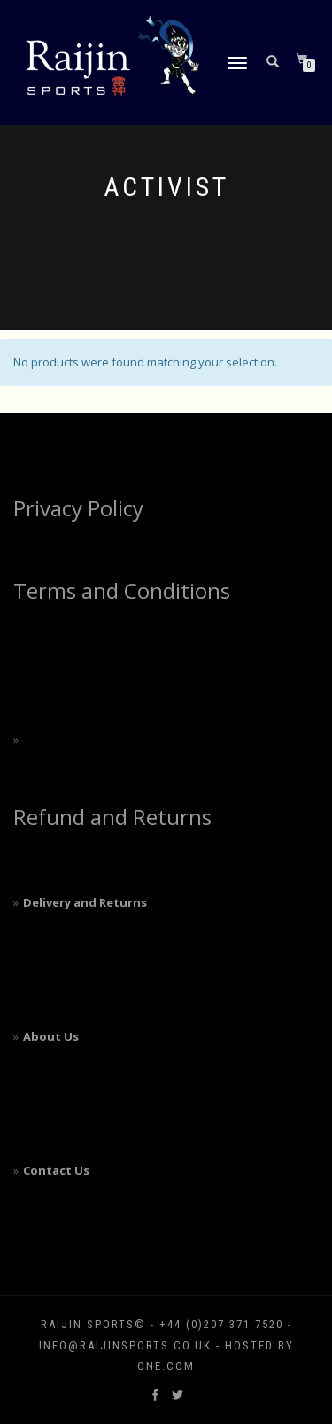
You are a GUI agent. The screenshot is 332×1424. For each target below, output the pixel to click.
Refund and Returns (112, 816)
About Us (51, 1036)
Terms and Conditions (121, 590)
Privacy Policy (78, 508)
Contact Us (56, 1170)
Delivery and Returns (85, 902)
